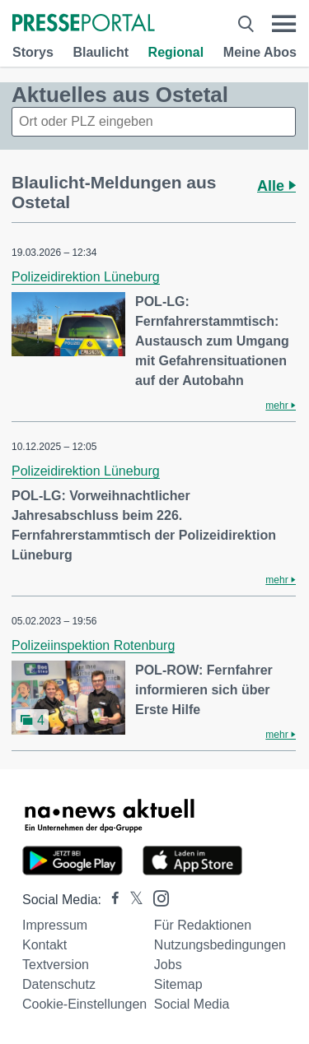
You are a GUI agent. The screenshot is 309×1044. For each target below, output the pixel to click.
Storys (33, 52)
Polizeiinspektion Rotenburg (93, 645)
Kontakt (44, 945)
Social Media (192, 1004)
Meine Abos (260, 52)
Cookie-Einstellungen (84, 1004)
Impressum (54, 925)
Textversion (55, 965)
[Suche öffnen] (246, 24)
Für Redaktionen (202, 925)
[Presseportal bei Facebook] (110, 900)
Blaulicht (101, 52)
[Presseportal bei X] (131, 900)
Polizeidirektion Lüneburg (86, 277)
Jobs (168, 965)
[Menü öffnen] (284, 24)
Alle (276, 186)
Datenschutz (59, 984)
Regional (176, 52)
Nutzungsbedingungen (220, 945)
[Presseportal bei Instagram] (156, 897)
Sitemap (178, 984)
